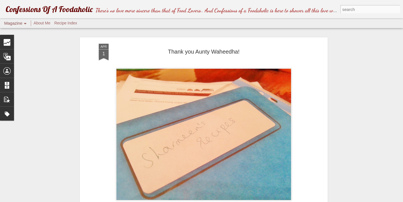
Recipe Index (65, 23)
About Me (42, 23)
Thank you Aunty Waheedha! (204, 52)
